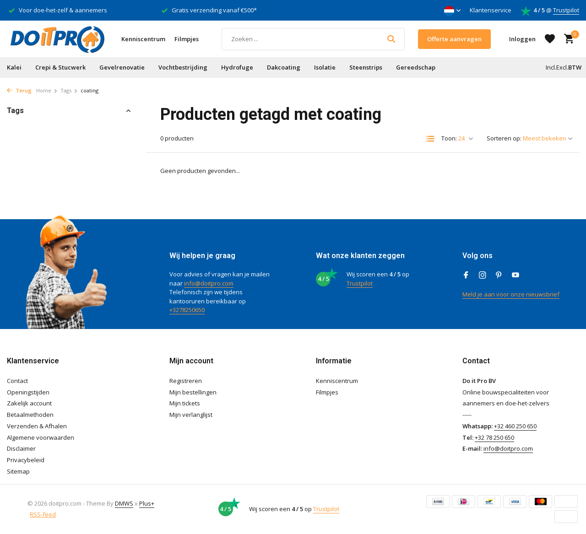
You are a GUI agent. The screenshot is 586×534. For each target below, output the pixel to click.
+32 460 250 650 (515, 426)
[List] (430, 139)
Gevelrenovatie (122, 67)
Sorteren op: (504, 138)
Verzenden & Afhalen (37, 426)
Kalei (14, 67)
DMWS (124, 503)
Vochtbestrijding (182, 67)
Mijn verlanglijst (190, 414)
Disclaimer (21, 448)
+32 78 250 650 (494, 437)
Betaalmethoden (30, 414)
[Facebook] (466, 275)
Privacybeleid (25, 460)
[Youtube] (515, 275)
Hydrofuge (237, 67)
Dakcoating (283, 67)
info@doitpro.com (208, 283)
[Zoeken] (313, 39)
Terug (19, 90)
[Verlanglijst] (550, 39)
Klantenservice (490, 10)
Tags (69, 90)
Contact (17, 381)
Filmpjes (186, 39)
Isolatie (325, 67)
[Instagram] (482, 275)
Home (47, 90)
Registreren (185, 381)
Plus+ (146, 503)
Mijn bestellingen (193, 392)
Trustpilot (566, 10)
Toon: (449, 138)
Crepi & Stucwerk (60, 67)
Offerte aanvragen (454, 39)
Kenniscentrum (143, 39)
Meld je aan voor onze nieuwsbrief (510, 294)
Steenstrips (365, 67)
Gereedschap (415, 67)
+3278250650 (187, 310)
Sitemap (18, 471)
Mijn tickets (184, 403)
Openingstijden (28, 392)
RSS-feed (43, 514)
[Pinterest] (499, 275)
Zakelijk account (29, 403)
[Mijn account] (522, 39)
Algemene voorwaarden (40, 437)
